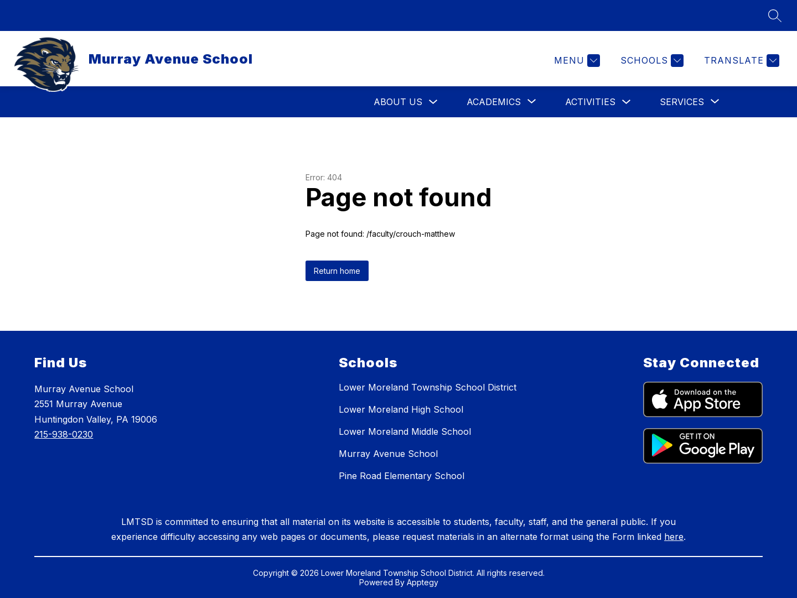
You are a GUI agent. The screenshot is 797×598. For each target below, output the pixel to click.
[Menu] (575, 60)
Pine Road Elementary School (401, 475)
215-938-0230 (63, 434)
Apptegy (422, 582)
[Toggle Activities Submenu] (626, 102)
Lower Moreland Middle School (405, 431)
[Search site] (775, 15)
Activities (590, 101)
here (674, 536)
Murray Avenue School (388, 453)
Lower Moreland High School (401, 409)
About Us (398, 101)
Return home (337, 270)
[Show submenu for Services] (682, 101)
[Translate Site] (740, 60)
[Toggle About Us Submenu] (433, 102)
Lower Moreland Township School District (427, 387)
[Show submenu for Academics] (494, 101)
